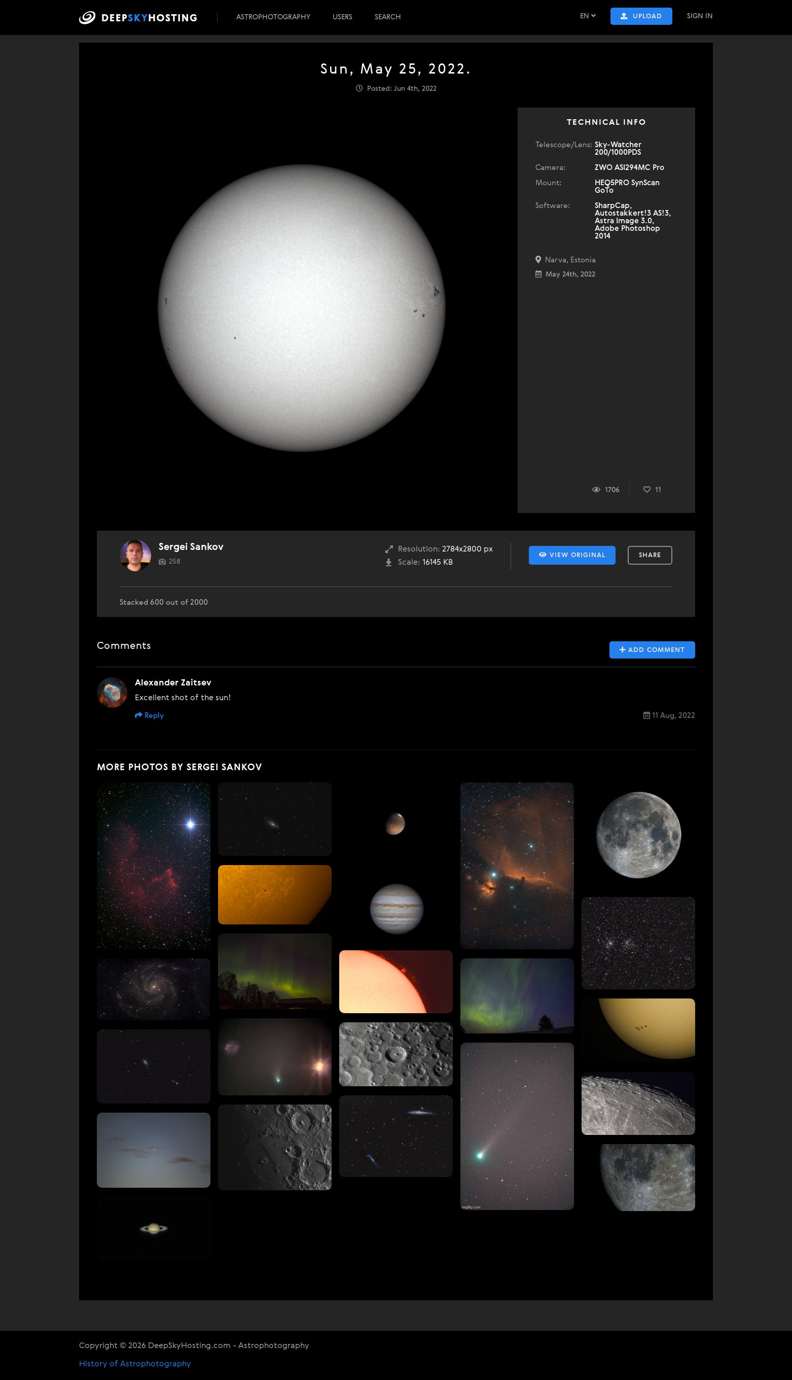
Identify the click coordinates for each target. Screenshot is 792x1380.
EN (588, 16)
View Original (572, 555)
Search (388, 17)
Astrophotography (273, 17)
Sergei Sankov (191, 547)
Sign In (700, 16)
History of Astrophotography (135, 1364)
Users (342, 17)
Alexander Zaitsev (173, 683)
